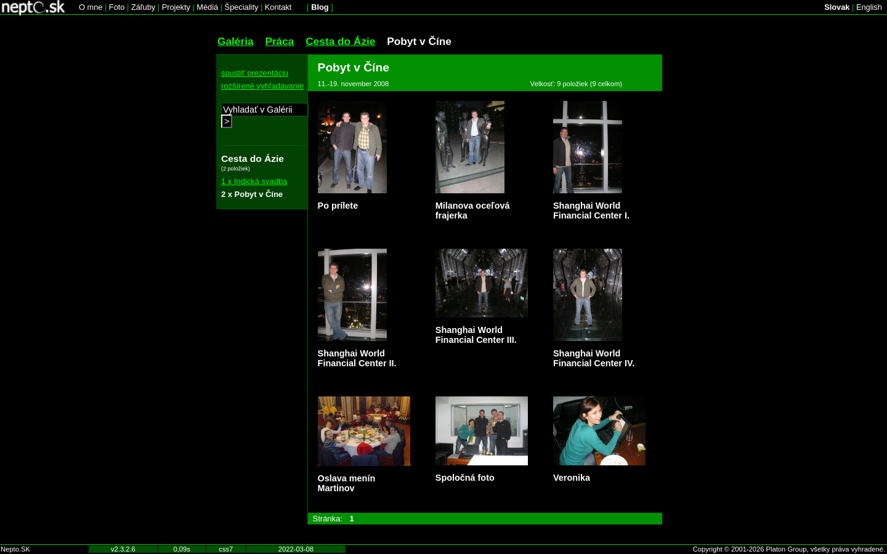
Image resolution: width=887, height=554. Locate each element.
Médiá (207, 7)
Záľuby (143, 7)
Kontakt (278, 7)
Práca (279, 41)
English (869, 7)
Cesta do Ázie (340, 41)
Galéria (235, 41)
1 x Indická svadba (254, 181)
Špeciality (242, 7)
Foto (117, 7)
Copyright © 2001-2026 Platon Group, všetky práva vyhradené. (789, 549)
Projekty (176, 7)
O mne (90, 7)
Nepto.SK (15, 549)
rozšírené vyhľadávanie (262, 85)
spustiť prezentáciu (254, 73)
